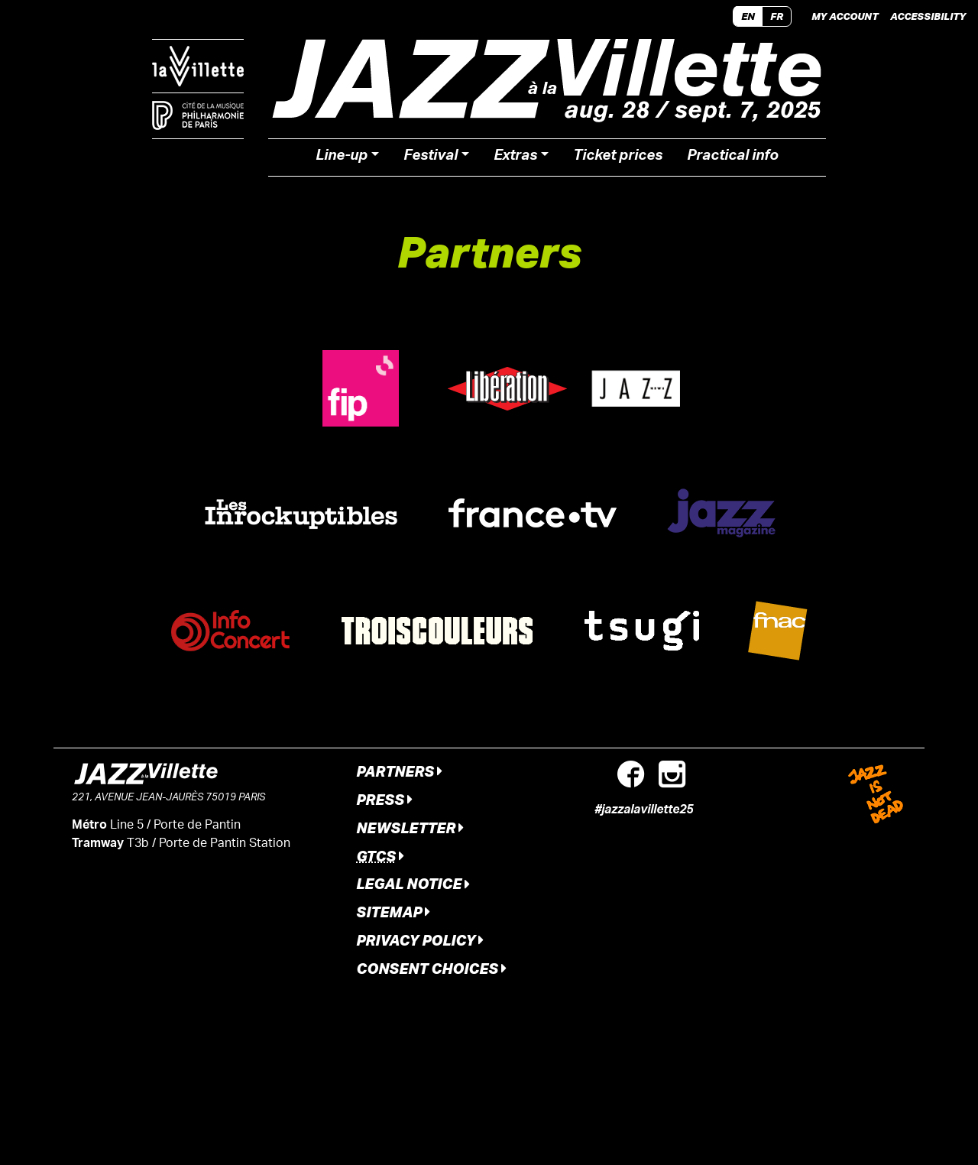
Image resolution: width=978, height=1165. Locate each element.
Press (384, 799)
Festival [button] (430, 157)
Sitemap (393, 911)
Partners (399, 771)
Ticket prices (617, 157)
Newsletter (410, 827)
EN (748, 16)
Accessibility (928, 16)
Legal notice (413, 883)
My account (844, 16)
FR (776, 16)
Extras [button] (515, 157)
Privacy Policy (420, 940)
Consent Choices (431, 968)
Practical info (733, 157)
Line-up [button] (342, 157)
